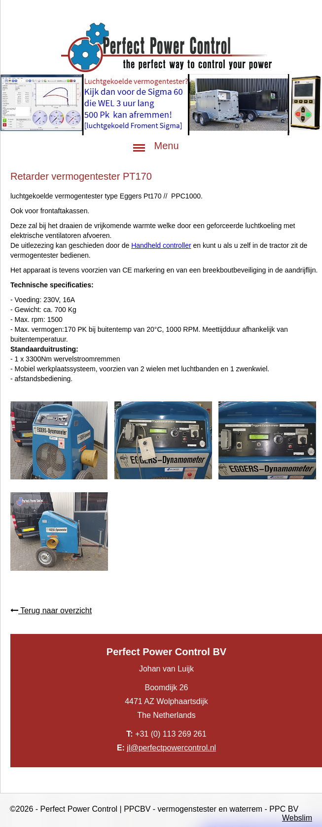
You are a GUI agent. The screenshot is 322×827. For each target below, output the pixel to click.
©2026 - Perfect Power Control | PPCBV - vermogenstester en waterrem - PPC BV (154, 809)
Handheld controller (161, 245)
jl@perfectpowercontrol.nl (171, 748)
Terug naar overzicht (51, 610)
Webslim (297, 818)
